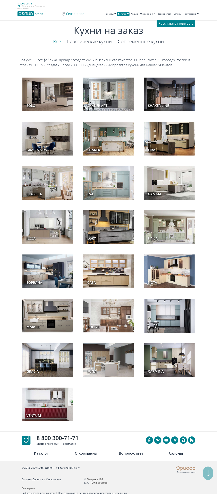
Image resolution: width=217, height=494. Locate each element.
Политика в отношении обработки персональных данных (92, 487)
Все (57, 41)
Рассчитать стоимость (176, 23)
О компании (146, 13)
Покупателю (190, 13)
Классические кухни (89, 41)
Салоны (177, 13)
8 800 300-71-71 (58, 437)
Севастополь (76, 14)
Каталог (122, 13)
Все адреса (144, 479)
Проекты (109, 13)
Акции (134, 13)
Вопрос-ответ (164, 13)
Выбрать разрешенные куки (38, 487)
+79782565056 (94, 483)
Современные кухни (141, 41)
